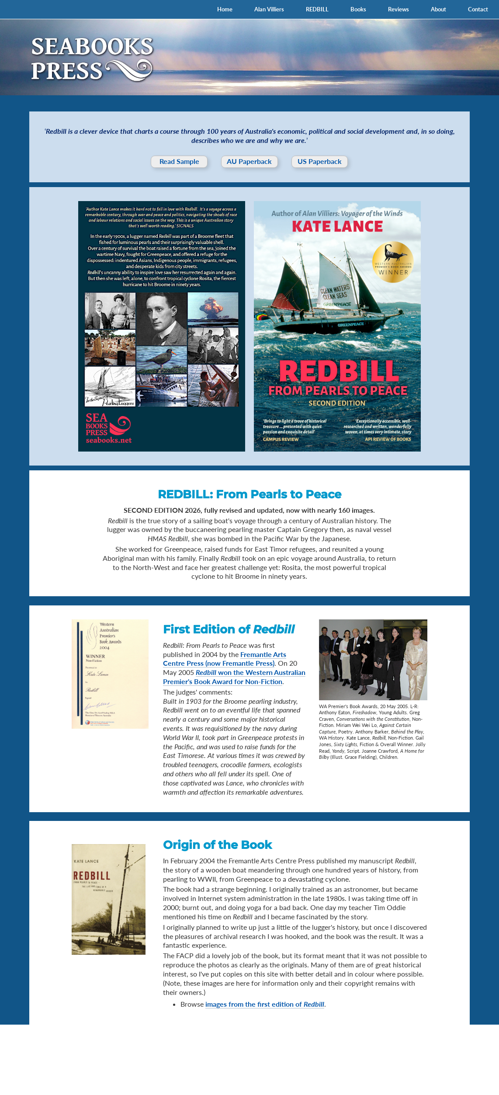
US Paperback (320, 161)
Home (224, 9)
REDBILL (317, 9)
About (438, 9)
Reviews (398, 9)
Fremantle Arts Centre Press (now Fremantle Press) (224, 658)
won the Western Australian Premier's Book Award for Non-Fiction (234, 676)
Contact (478, 9)
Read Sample (179, 161)
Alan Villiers (269, 9)
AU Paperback (249, 161)
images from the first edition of (264, 1004)
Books (358, 9)
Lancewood (475, 1073)
